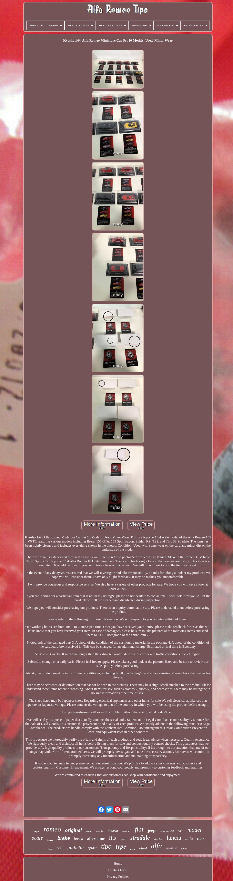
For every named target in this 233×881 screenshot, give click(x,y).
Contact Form (118, 870)
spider (92, 848)
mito (189, 838)
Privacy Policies (118, 877)
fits (112, 838)
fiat (139, 829)
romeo (52, 829)
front (132, 849)
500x (180, 831)
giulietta (76, 847)
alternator (96, 838)
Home (118, 864)
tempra (50, 840)
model (194, 830)
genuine (171, 848)
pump (89, 831)
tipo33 (123, 839)
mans (51, 849)
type (121, 846)
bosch (78, 839)
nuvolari (100, 831)
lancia (174, 837)
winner (126, 831)
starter (158, 839)
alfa (156, 846)
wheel (143, 848)
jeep (151, 830)
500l (60, 848)
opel (37, 831)
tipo (106, 846)
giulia (184, 848)
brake (63, 838)
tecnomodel (167, 831)
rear (200, 839)
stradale (140, 837)
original (73, 830)
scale (37, 838)
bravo (113, 831)
